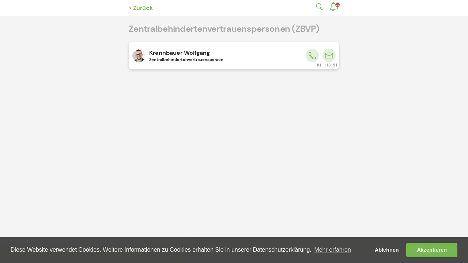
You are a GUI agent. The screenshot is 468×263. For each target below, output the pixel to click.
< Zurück (141, 8)
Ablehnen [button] (387, 250)
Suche (318, 7)
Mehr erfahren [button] (332, 250)
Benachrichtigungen (337, 5)
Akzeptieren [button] (432, 250)
